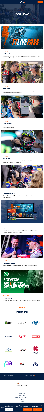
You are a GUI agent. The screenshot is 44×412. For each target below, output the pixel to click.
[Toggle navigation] (2, 2)
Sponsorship (6, 378)
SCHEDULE (40, 2)
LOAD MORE (22, 307)
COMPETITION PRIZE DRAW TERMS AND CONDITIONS (22, 391)
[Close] (41, 405)
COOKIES (22, 399)
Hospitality (12, 378)
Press (17, 378)
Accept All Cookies (28, 409)
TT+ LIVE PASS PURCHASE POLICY (22, 397)
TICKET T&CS (22, 395)
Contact (31, 376)
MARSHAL (27, 376)
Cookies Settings (9, 409)
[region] (22, 407)
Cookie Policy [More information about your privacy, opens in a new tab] (35, 406)
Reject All (38, 409)
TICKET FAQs (22, 393)
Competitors (11, 376)
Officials (5, 376)
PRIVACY (22, 401)
